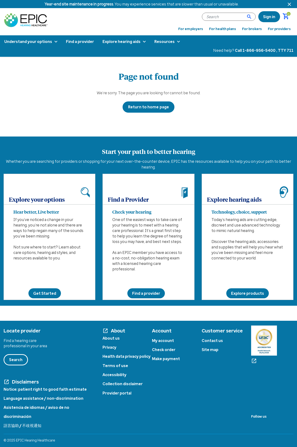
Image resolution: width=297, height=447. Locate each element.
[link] (269, 16)
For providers (279, 28)
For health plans (222, 28)
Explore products (247, 293)
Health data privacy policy (127, 356)
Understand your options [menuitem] (28, 41)
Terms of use (115, 365)
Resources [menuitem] (164, 41)
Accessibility (114, 374)
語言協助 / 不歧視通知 (22, 425)
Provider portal (117, 393)
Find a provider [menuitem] (80, 41)
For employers (190, 28)
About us (111, 338)
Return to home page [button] (148, 107)
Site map (210, 349)
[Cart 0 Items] (288, 16)
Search (15, 359)
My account (163, 340)
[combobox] (229, 17)
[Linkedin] (270, 423)
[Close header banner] (289, 4)
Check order (163, 349)
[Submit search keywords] (249, 17)
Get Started (44, 293)
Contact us (212, 340)
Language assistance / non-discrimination (43, 398)
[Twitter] (261, 423)
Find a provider (146, 293)
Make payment (166, 358)
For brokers (252, 28)
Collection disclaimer (123, 383)
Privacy (109, 347)
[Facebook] (252, 423)
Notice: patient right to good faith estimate (45, 389)
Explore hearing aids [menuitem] (121, 41)
